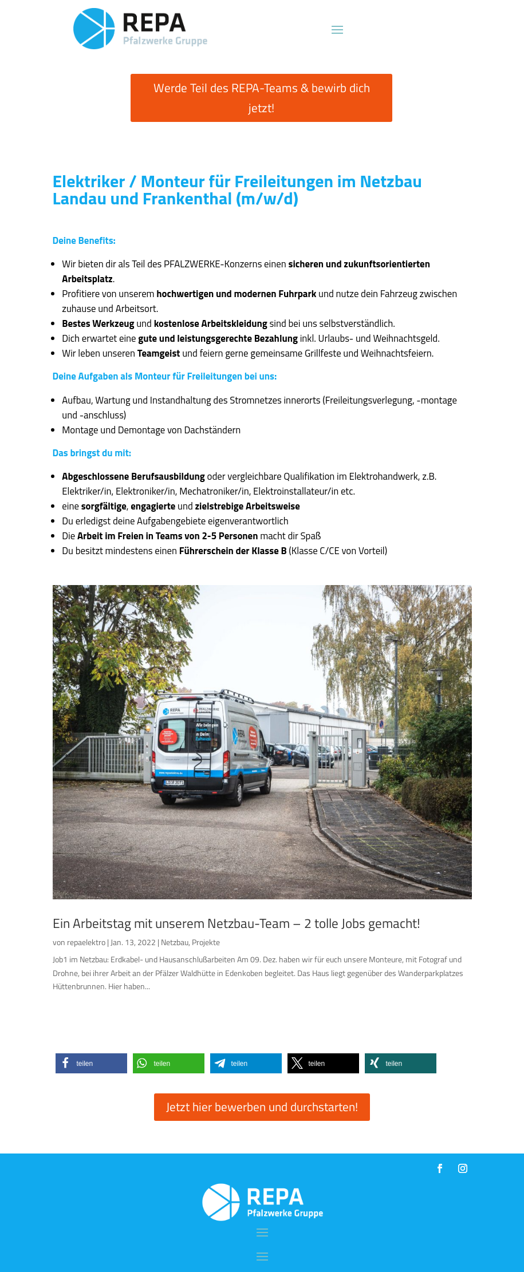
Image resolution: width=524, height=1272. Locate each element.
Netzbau (174, 942)
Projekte (206, 942)
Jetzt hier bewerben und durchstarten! (262, 1106)
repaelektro (86, 942)
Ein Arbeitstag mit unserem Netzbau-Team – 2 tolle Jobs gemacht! (236, 923)
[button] (91, 1063)
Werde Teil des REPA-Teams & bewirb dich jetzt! (261, 97)
